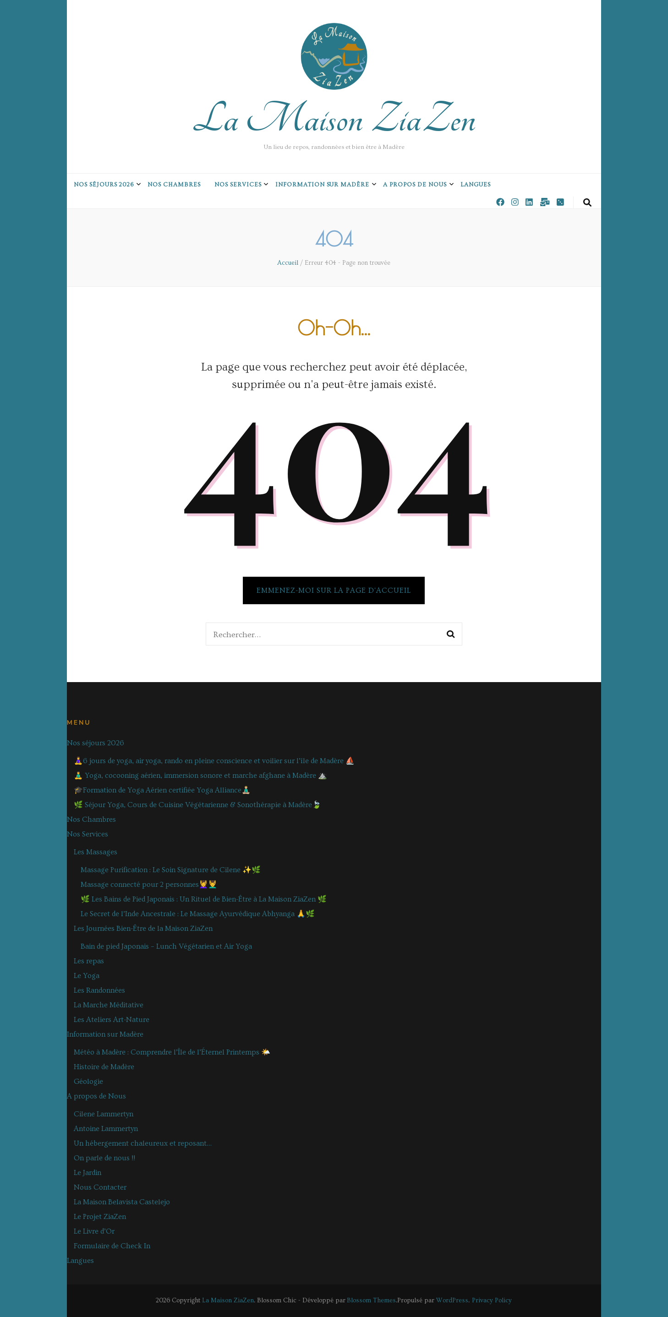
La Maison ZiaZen (334, 119)
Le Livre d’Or (94, 1231)
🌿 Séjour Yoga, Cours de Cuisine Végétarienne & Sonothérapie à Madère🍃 (197, 805)
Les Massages (95, 852)
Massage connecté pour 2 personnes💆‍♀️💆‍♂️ (149, 884)
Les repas (89, 961)
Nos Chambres (174, 184)
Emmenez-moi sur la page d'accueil (334, 590)
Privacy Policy (492, 1300)
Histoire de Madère (104, 1067)
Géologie (88, 1081)
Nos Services (238, 184)
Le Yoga (86, 976)
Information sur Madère (322, 184)
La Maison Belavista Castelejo (122, 1202)
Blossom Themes (371, 1300)
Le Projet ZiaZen (100, 1217)
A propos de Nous (415, 184)
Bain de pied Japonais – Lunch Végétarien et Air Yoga (166, 946)
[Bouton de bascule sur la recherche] (587, 203)
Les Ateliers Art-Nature (111, 1020)
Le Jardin (87, 1173)
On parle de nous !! (104, 1158)
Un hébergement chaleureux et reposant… (143, 1143)
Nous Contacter (100, 1187)
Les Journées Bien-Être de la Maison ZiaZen (143, 928)
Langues (475, 184)
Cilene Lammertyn (103, 1114)
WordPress (452, 1300)
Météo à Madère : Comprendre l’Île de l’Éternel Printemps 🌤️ (172, 1052)
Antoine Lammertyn (106, 1129)
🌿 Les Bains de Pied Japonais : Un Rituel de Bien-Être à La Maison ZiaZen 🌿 (204, 899)
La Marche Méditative (108, 1005)
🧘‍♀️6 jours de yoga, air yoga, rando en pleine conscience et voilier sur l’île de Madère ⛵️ (214, 761)
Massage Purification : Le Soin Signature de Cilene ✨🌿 (171, 870)
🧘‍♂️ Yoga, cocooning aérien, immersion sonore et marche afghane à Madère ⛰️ (200, 775)
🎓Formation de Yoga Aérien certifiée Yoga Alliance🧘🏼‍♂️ (162, 790)
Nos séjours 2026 (104, 184)
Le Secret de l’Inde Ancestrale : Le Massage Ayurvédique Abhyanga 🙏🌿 (198, 914)
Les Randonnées (99, 990)
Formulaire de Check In (112, 1246)
